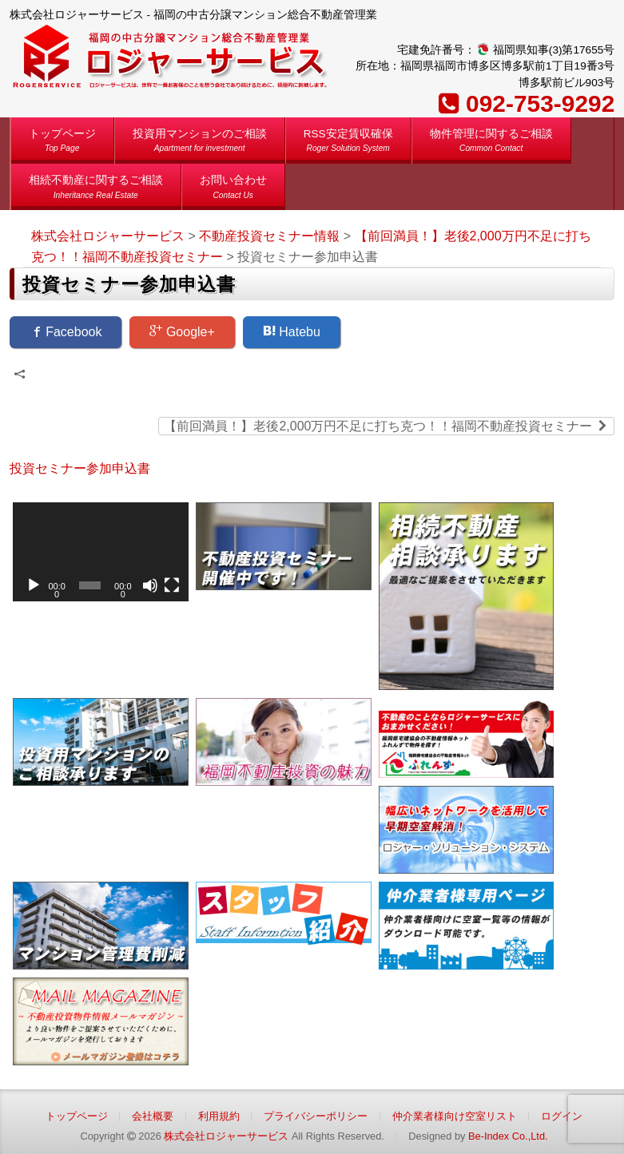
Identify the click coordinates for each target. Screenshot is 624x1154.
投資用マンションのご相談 (200, 143)
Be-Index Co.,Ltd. (508, 1136)
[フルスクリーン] (172, 585)
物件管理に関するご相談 (491, 143)
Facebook (66, 331)
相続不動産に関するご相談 (96, 189)
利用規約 (219, 1116)
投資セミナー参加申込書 (80, 468)
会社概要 (152, 1116)
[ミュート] (150, 585)
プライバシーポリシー (316, 1116)
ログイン (561, 1116)
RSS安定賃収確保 (348, 143)
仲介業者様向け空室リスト (454, 1116)
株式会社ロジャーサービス (226, 1136)
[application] (101, 551)
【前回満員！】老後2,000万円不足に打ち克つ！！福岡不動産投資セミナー (386, 425)
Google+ (181, 331)
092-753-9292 (540, 103)
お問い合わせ (233, 189)
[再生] (34, 585)
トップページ (62, 143)
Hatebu (291, 331)
